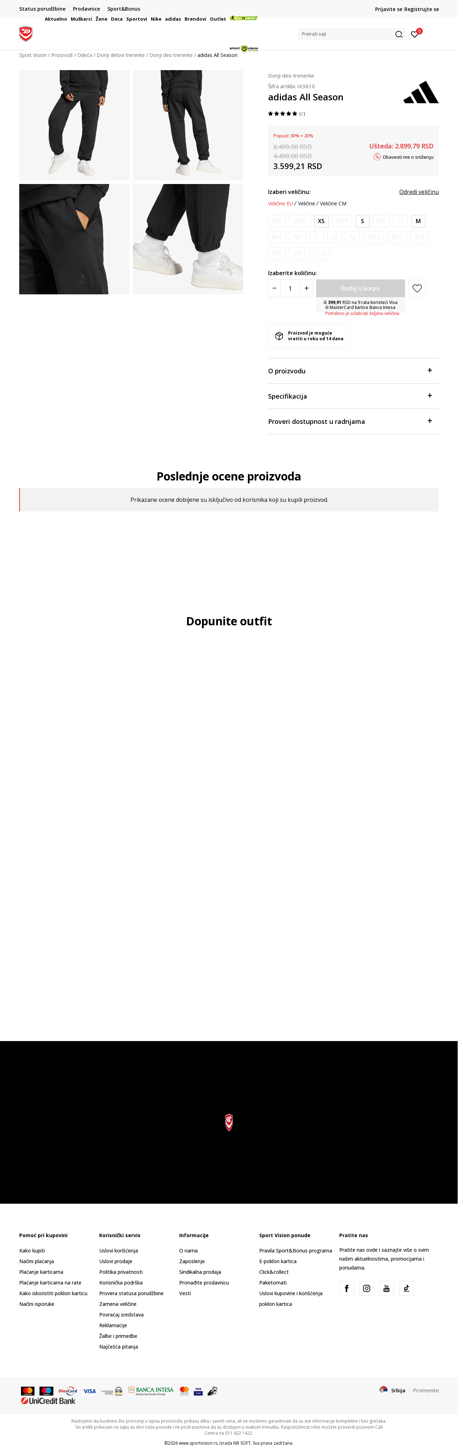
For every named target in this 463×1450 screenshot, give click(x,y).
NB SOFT (242, 1443)
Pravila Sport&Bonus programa (295, 1250)
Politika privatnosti (121, 1271)
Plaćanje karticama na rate (50, 1282)
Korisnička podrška (121, 1282)
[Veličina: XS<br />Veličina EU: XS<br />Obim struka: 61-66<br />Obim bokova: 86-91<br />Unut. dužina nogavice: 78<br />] (321, 221)
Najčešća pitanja (118, 1346)
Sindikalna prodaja (200, 1271)
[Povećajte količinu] (306, 288)
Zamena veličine (118, 1304)
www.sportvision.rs (198, 1443)
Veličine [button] (306, 203)
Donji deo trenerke (291, 75)
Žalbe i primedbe (118, 1336)
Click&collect (274, 1271)
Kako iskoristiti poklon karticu (53, 1293)
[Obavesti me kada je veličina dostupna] (277, 221)
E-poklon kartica (278, 1261)
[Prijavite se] (414, 33)
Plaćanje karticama (41, 1271)
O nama (188, 1250)
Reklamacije (113, 1325)
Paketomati (273, 1282)
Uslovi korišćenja (118, 1250)
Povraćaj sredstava (121, 1314)
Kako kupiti (32, 1250)
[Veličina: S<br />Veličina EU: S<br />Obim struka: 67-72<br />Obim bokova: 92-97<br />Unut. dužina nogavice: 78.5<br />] (362, 221)
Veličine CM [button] (333, 203)
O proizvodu (350, 370)
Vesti (185, 1293)
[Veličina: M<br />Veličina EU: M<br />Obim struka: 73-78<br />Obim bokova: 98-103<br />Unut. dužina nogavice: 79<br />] (418, 221)
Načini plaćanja (36, 1261)
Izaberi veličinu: (289, 192)
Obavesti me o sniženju (408, 156)
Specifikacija (350, 395)
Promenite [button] (426, 1390)
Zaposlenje (192, 1261)
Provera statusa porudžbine (131, 1293)
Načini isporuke (36, 1304)
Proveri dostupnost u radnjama (350, 421)
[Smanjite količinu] (274, 288)
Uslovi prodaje (115, 1261)
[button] (351, 34)
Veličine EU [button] (280, 203)
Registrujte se (421, 9)
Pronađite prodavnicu (204, 1282)
